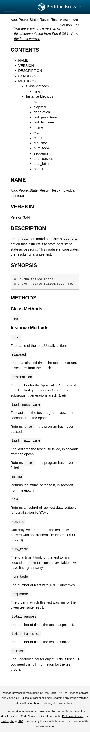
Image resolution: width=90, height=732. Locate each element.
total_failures (43, 164)
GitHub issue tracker (28, 697)
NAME (23, 60)
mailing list (7, 721)
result (38, 138)
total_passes (43, 158)
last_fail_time (44, 122)
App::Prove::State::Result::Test (34, 19)
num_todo (41, 148)
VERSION (26, 66)
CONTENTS (25, 50)
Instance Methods (39, 96)
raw (36, 133)
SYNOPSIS (27, 76)
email (48, 697)
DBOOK (63, 692)
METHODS (27, 81)
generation (42, 112)
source (64, 19)
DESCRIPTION (30, 71)
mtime (38, 127)
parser (38, 169)
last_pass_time (45, 117)
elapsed (40, 107)
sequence (41, 153)
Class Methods (37, 86)
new (37, 91)
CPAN (73, 19)
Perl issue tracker (72, 716)
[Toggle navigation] (9, 7)
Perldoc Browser (60, 7)
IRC (20, 721)
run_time (40, 143)
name (38, 102)
